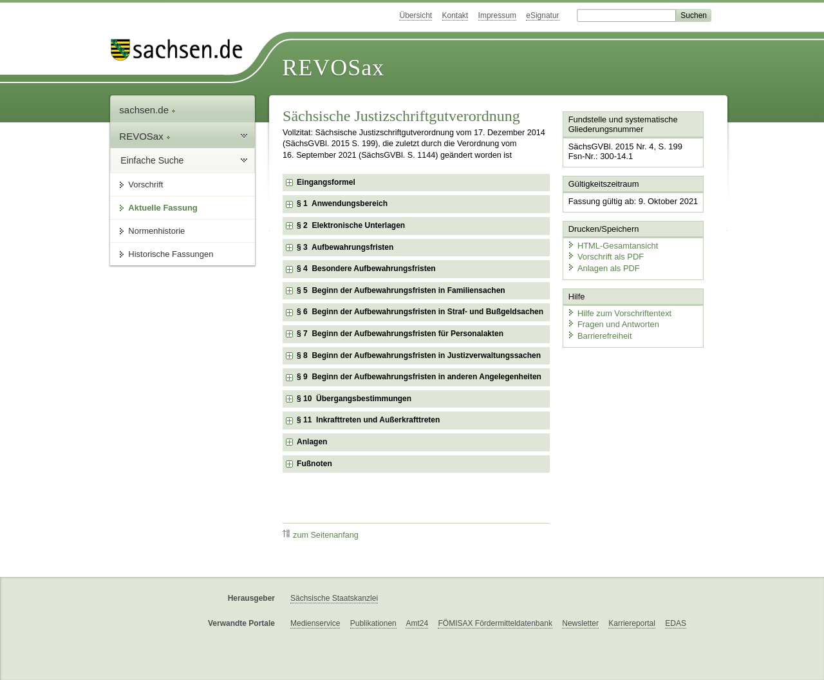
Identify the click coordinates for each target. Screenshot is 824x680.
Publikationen (373, 623)
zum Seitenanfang (321, 535)
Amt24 (417, 623)
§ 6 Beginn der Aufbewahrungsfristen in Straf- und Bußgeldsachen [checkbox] (420, 311)
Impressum (497, 15)
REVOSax (333, 67)
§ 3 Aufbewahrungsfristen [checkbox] (345, 247)
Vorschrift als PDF (605, 256)
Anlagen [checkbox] (312, 441)
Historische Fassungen (170, 254)
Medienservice (315, 623)
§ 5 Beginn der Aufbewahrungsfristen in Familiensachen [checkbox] (401, 290)
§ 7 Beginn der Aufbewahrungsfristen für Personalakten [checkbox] (400, 333)
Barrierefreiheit (599, 334)
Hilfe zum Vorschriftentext (619, 312)
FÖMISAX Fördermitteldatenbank (495, 623)
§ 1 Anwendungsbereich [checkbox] (342, 203)
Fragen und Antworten (613, 323)
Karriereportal (631, 623)
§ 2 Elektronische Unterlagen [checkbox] (351, 225)
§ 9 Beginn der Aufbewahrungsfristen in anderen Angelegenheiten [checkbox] (419, 376)
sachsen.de (147, 109)
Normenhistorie (156, 231)
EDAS (675, 623)
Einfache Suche (151, 160)
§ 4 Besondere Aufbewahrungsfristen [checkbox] (366, 268)
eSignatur (542, 15)
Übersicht (415, 15)
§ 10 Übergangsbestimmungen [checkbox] (354, 398)
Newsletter (580, 623)
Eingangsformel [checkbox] (326, 182)
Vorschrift (145, 184)
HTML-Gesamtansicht (612, 245)
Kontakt (455, 15)
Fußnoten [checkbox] (314, 463)
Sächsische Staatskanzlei (334, 598)
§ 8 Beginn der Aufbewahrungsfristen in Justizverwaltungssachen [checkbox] (419, 355)
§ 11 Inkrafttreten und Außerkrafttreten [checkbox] (368, 419)
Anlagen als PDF (603, 267)
